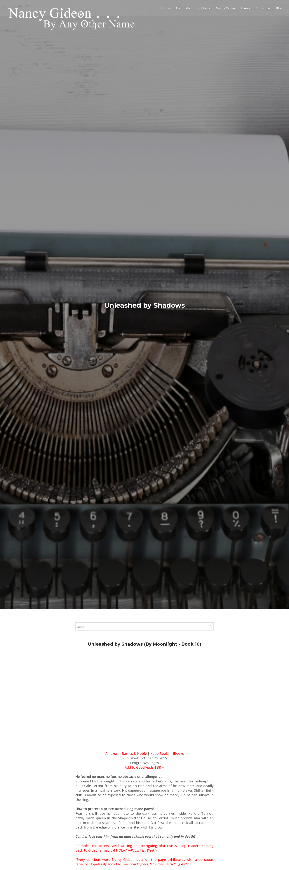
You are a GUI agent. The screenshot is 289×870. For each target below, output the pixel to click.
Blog (279, 8)
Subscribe (263, 8)
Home (165, 8)
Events (245, 8)
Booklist (201, 8)
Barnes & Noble (134, 753)
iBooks (178, 753)
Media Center (225, 8)
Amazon (111, 753)
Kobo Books (159, 753)
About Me (183, 8)
